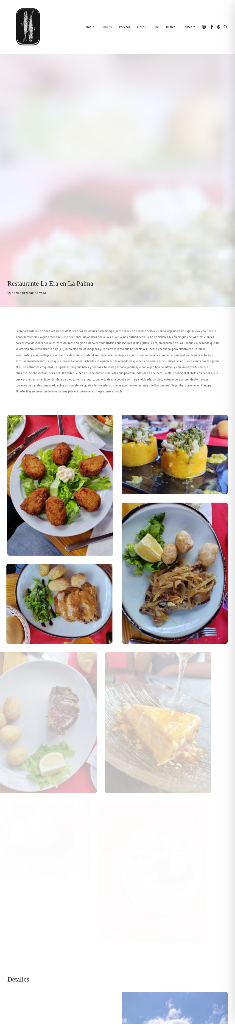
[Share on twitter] (16, 930)
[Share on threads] (22, 930)
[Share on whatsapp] (40, 930)
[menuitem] (90, 27)
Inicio (90, 27)
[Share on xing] (52, 930)
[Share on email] (58, 930)
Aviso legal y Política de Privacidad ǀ (79, 1010)
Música (171, 27)
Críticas (106, 27)
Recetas (124, 27)
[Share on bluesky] (46, 930)
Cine (156, 27)
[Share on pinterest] (28, 930)
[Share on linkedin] (34, 930)
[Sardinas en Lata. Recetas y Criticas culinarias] (28, 27)
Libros (141, 27)
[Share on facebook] (10, 930)
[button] (204, 27)
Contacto (189, 27)
